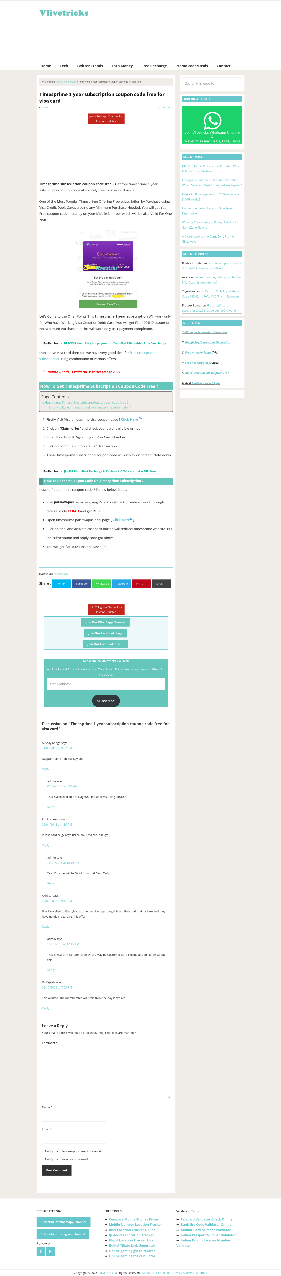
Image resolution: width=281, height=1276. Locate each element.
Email (47, 1129)
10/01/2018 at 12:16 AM (63, 863)
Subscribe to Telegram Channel (63, 1234)
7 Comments (166, 107)
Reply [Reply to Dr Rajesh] (45, 1008)
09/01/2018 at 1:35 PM (57, 824)
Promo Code (61, 573)
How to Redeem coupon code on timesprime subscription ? (91, 407)
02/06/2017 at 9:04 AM (62, 786)
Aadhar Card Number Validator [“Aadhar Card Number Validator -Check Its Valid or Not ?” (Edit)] (206, 1230)
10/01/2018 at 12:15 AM (63, 944)
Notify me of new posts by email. (67, 1159)
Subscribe (106, 700)
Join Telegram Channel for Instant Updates (106, 609)
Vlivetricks (63, 12)
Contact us (163, 1273)
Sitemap (201, 1273)
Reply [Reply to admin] (51, 807)
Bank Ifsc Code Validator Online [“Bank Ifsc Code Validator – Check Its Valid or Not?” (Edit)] (206, 1224)
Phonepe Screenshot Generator (206, 332)
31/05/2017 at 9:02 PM (57, 748)
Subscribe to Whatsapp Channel (63, 1222)
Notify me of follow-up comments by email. (73, 1151)
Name (47, 1107)
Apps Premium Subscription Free (207, 373)
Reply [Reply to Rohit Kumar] (45, 845)
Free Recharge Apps (198, 363)
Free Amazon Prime (198, 352)
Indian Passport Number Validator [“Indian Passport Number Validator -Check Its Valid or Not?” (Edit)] (208, 1235)
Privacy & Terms (183, 1273)
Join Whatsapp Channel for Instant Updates (106, 118)
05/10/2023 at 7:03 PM (57, 987)
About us (148, 1273)
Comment (50, 1043)
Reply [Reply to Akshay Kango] (45, 769)
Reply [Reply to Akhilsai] (45, 927)
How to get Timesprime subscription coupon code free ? (86, 402)
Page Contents (55, 397)
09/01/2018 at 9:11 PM (57, 901)
